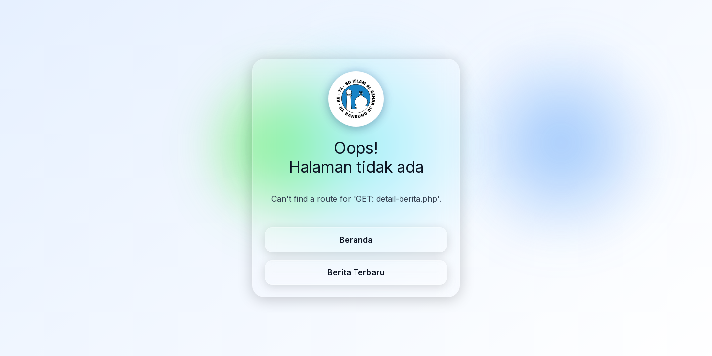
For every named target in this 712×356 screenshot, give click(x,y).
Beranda (356, 240)
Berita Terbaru (356, 272)
